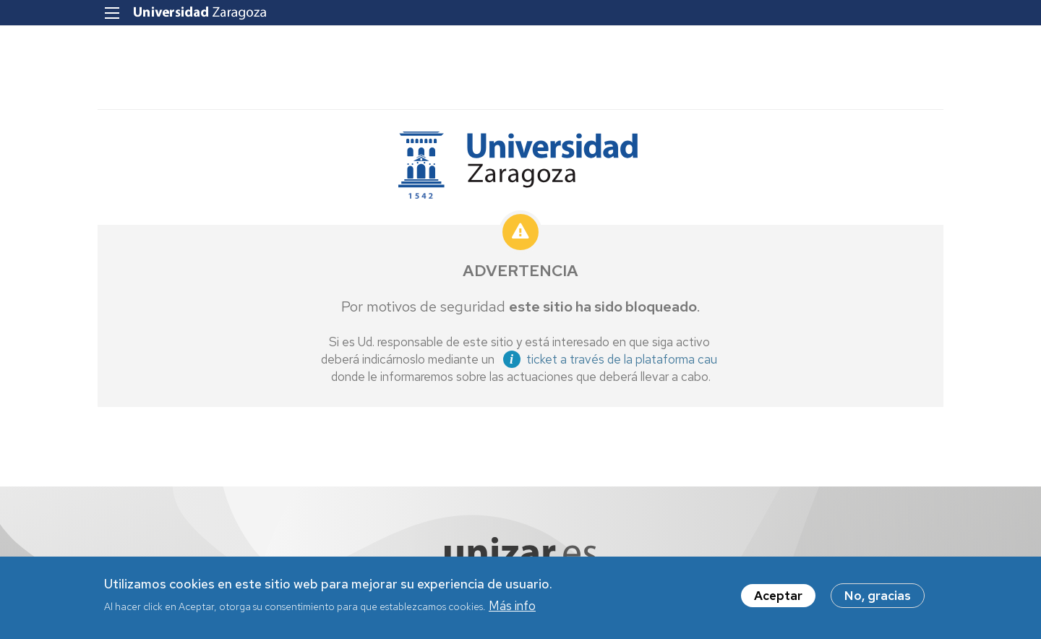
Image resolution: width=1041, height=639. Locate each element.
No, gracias (877, 598)
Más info (512, 608)
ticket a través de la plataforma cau (621, 359)
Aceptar (778, 598)
